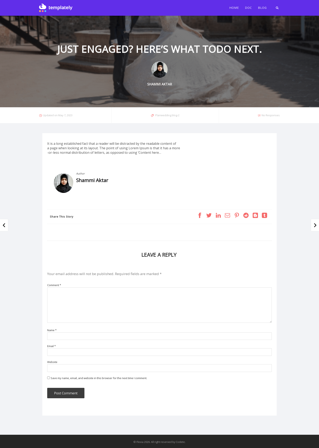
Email (51, 346)
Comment (54, 285)
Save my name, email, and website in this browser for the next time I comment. (99, 378)
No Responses (271, 115)
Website (52, 362)
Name (52, 330)
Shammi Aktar (92, 180)
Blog (262, 7)
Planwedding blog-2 (167, 115)
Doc (248, 7)
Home (234, 7)
